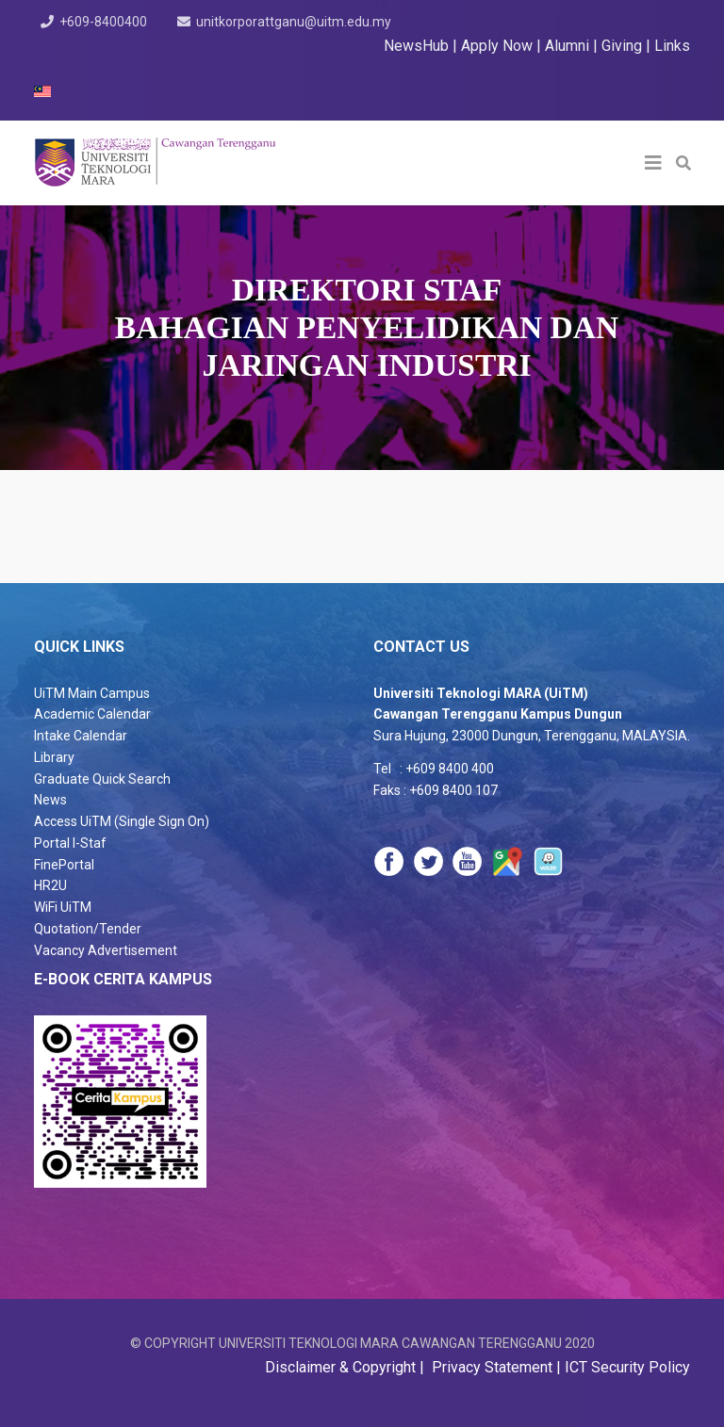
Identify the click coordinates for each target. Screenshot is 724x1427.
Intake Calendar (80, 735)
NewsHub (416, 46)
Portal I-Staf (70, 843)
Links (672, 46)
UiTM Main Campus (92, 693)
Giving (621, 46)
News (50, 799)
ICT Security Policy (627, 1367)
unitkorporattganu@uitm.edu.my (295, 21)
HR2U (50, 885)
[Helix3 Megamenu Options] (653, 163)
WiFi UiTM (62, 907)
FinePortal (64, 864)
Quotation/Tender (87, 928)
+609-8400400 (104, 21)
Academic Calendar (92, 714)
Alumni (569, 46)
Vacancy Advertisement (105, 950)
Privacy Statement (490, 1367)
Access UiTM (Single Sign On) (121, 821)
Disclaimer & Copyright (342, 1367)
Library (54, 757)
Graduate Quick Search (102, 778)
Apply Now (497, 46)
